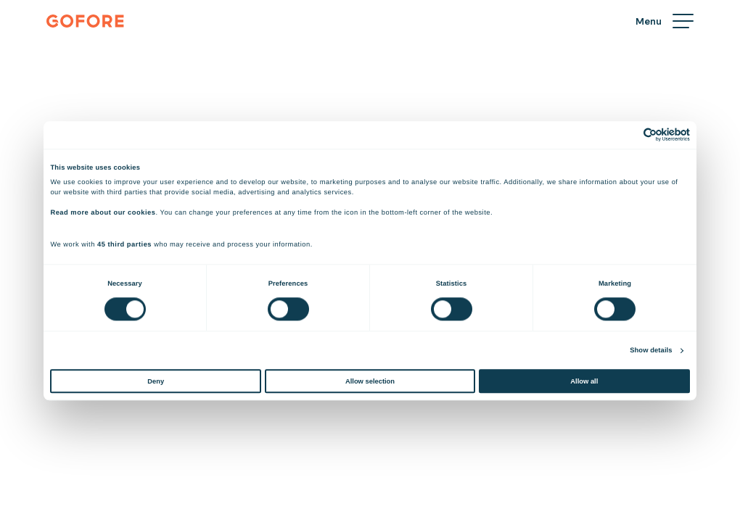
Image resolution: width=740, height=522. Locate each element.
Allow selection (370, 381)
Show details (651, 350)
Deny (155, 381)
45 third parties (124, 245)
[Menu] (665, 21)
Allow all (584, 381)
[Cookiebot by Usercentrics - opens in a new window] (626, 135)
